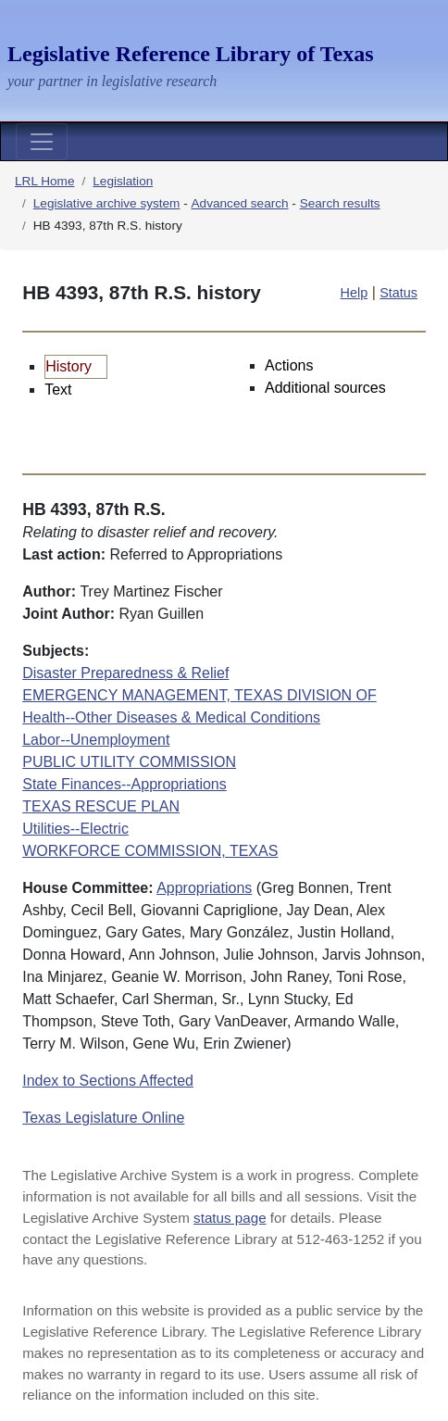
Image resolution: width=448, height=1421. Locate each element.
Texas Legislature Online (103, 1117)
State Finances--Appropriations (124, 784)
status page (230, 1218)
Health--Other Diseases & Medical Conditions (171, 717)
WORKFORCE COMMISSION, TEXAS (150, 851)
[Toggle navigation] (42, 141)
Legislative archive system (106, 203)
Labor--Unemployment (95, 740)
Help (354, 292)
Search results (340, 203)
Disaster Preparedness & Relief (125, 673)
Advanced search (240, 203)
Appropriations (204, 888)
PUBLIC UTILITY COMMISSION (129, 762)
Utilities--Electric (75, 828)
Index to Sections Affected (107, 1080)
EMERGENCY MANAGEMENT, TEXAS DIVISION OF (199, 695)
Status (398, 292)
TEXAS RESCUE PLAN (101, 806)
